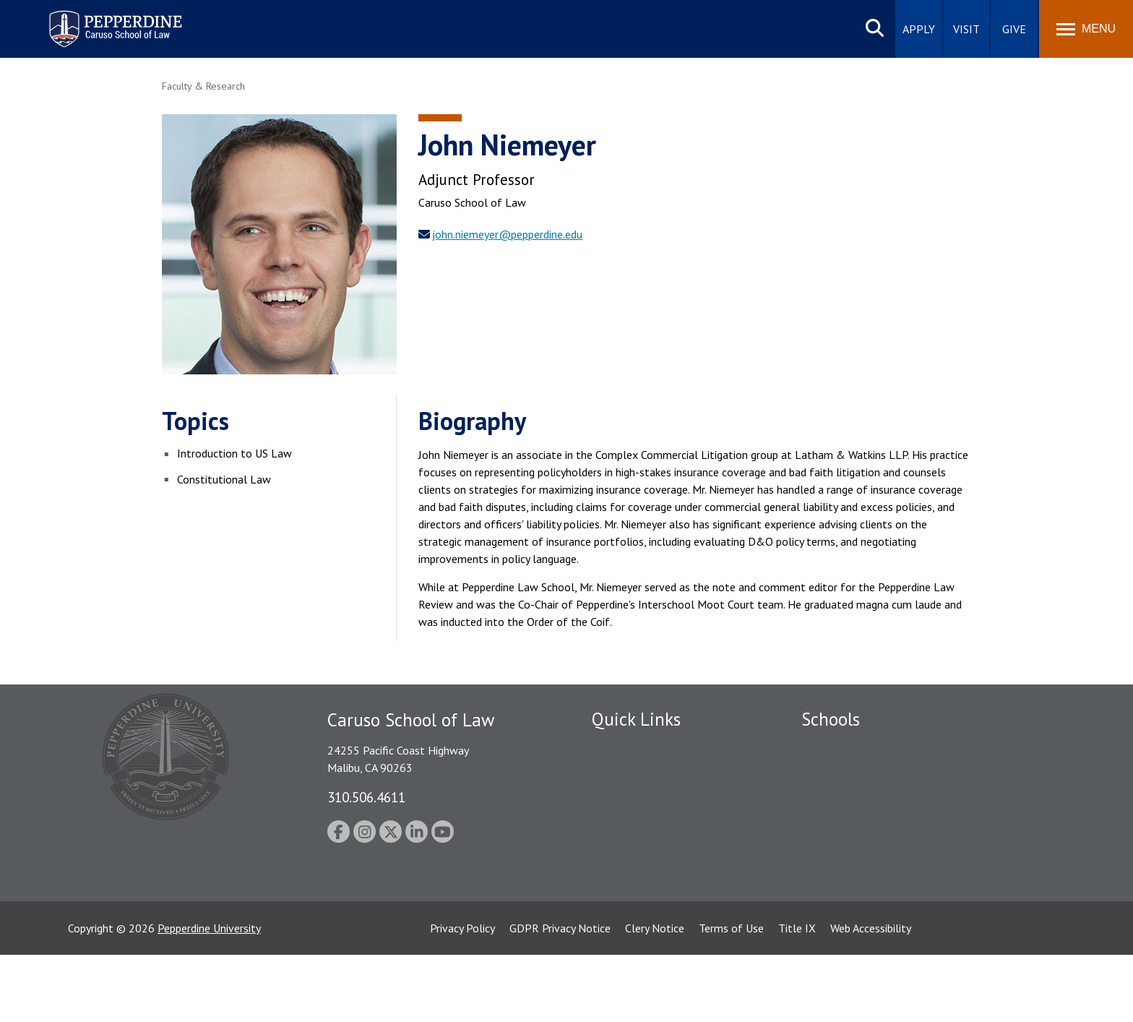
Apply (918, 29)
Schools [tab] (830, 719)
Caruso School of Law (855, 772)
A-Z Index (615, 913)
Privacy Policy (462, 995)
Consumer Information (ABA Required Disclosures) (659, 880)
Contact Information (642, 847)
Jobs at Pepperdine (637, 822)
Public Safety (624, 746)
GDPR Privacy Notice (560, 995)
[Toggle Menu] (1086, 29)
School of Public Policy (857, 862)
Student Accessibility (642, 772)
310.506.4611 (366, 797)
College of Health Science (864, 887)
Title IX (797, 995)
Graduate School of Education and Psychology (913, 822)
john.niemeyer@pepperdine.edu (507, 234)
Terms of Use (731, 995)
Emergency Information (649, 797)
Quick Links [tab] (636, 719)
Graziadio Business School (864, 797)
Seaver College (837, 746)
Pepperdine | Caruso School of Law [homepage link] (113, 20)
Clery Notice (654, 995)
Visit (966, 29)
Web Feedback (626, 937)
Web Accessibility (870, 995)
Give (1014, 29)
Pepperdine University (209, 995)
